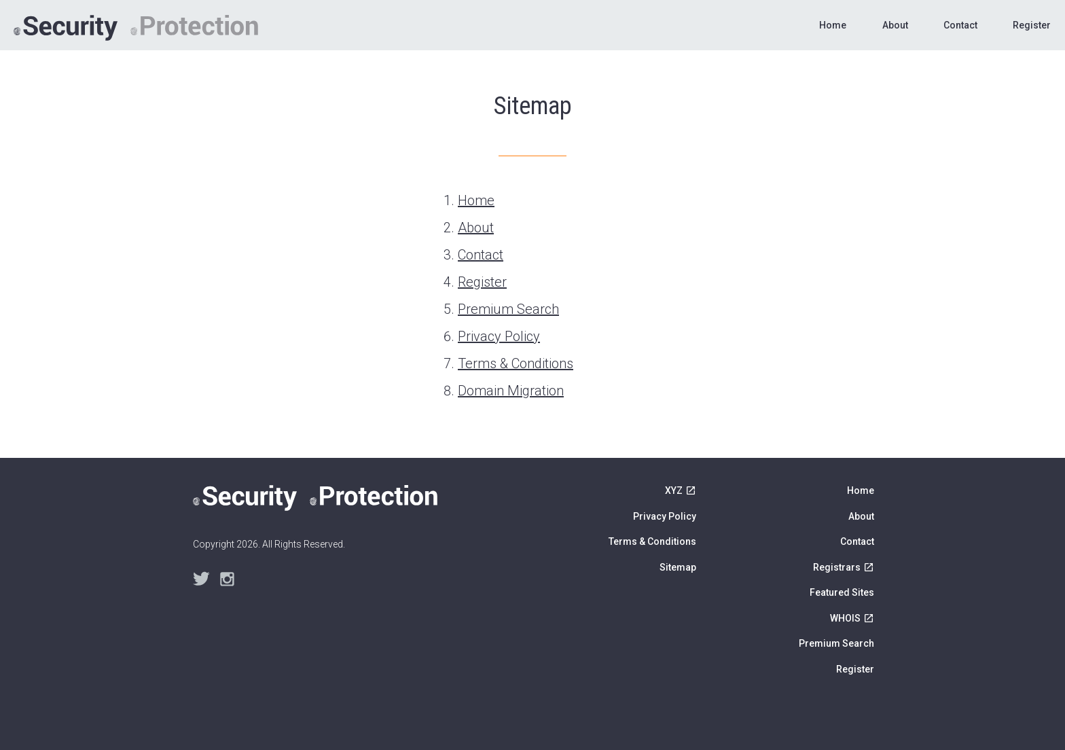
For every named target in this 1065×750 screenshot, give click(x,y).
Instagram (227, 579)
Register (1032, 25)
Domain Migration (511, 390)
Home (832, 25)
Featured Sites (842, 592)
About (895, 25)
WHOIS (845, 618)
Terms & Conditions (515, 363)
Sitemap (678, 567)
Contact (960, 25)
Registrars (837, 567)
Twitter (201, 579)
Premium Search (508, 309)
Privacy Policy (499, 336)
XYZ (674, 490)
